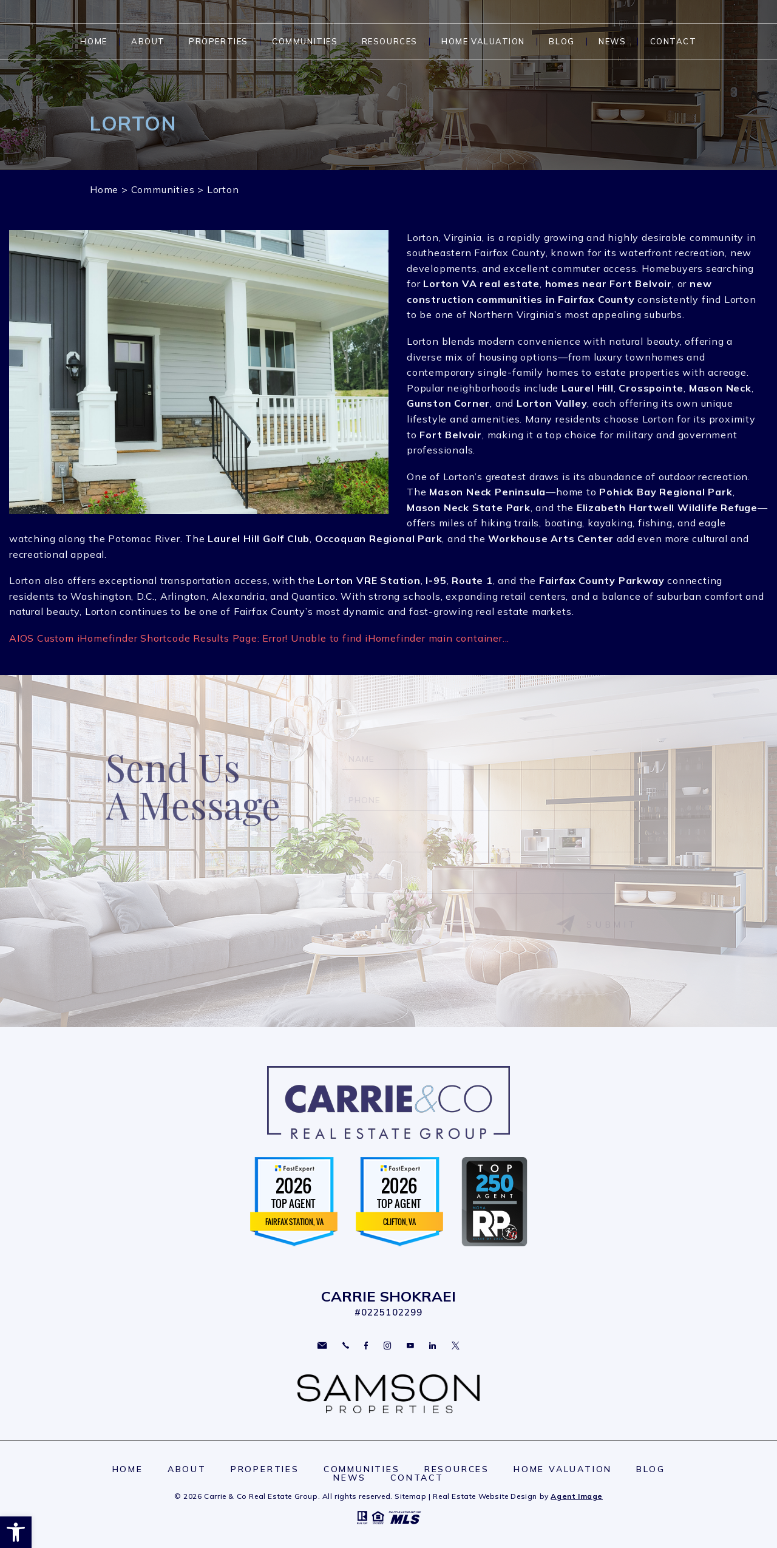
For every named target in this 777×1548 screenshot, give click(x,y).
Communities (305, 42)
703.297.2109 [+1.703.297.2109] (345, 1345)
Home (93, 42)
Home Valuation (483, 42)
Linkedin (432, 1345)
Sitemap (410, 1496)
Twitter (456, 1345)
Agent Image (577, 1496)
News (612, 42)
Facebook (366, 1345)
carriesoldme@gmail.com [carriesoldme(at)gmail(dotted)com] (322, 1345)
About (148, 42)
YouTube (410, 1345)
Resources (390, 42)
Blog (561, 42)
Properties (218, 42)
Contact (673, 42)
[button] (16, 1532)
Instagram (387, 1345)
